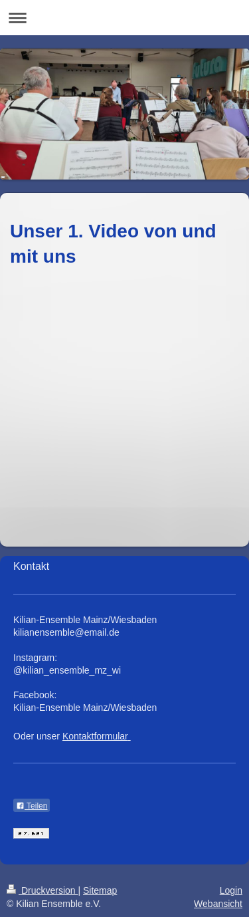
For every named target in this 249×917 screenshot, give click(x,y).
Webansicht (218, 903)
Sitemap (100, 890)
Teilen (31, 806)
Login (231, 890)
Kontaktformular (95, 736)
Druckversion (42, 890)
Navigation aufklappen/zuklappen (124, 17)
